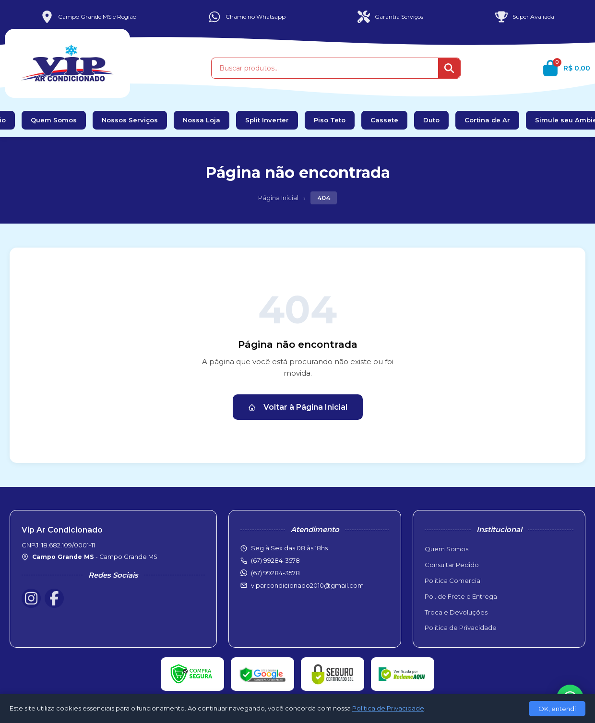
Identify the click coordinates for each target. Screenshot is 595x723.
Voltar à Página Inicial (297, 407)
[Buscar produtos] (325, 68)
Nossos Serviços (130, 120)
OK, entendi (557, 708)
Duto (431, 120)
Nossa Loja (201, 120)
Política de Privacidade (461, 627)
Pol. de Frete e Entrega (461, 596)
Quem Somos (54, 120)
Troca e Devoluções (456, 612)
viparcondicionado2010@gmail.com (307, 585)
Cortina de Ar (487, 120)
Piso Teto (329, 120)
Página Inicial (278, 197)
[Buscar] (449, 68)
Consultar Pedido (452, 565)
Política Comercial (453, 580)
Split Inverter (267, 120)
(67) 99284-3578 (275, 573)
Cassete (384, 120)
